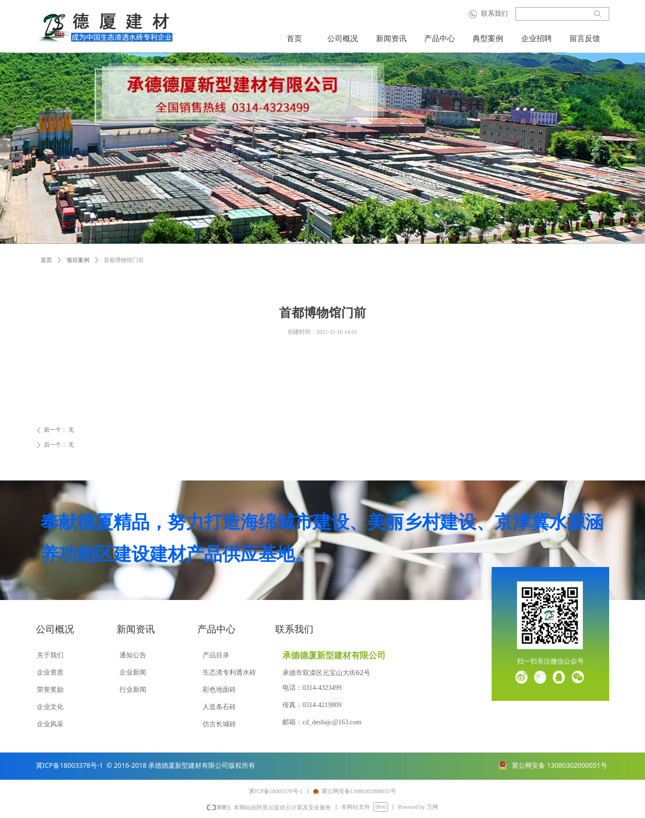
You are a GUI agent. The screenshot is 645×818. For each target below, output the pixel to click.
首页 (46, 260)
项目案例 (77, 260)
